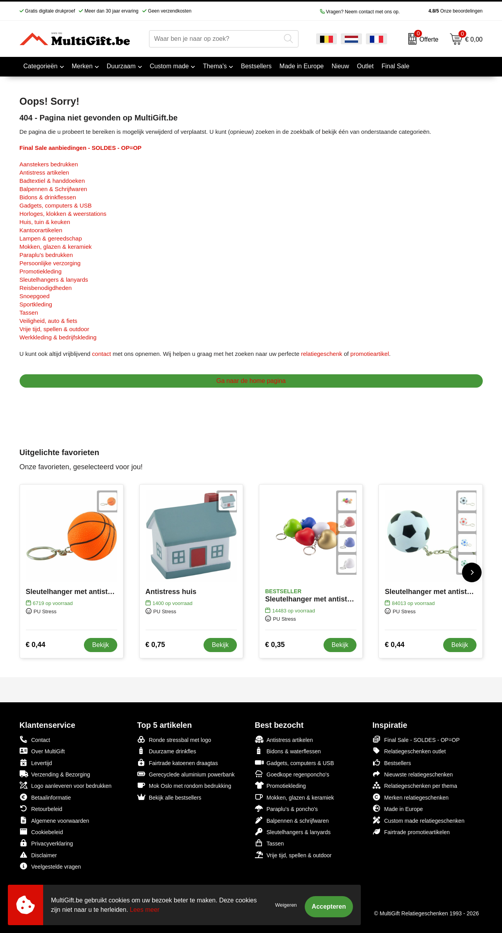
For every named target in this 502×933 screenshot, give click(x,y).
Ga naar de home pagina (251, 380)
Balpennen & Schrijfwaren (53, 189)
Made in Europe (398, 808)
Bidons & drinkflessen (48, 197)
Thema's (215, 66)
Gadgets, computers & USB (56, 205)
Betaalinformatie (45, 797)
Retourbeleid (41, 808)
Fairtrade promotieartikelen (411, 831)
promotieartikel (369, 353)
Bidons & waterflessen (288, 750)
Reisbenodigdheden (46, 287)
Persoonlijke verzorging (50, 263)
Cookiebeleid (41, 831)
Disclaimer (38, 854)
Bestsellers (392, 762)
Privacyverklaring (46, 843)
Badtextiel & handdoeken (52, 180)
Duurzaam (121, 66)
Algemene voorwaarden (54, 820)
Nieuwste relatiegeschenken (413, 774)
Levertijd (36, 762)
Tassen (29, 312)
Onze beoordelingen (443, 11)
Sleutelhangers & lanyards (54, 279)
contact (101, 353)
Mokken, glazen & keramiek (56, 246)
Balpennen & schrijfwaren (292, 820)
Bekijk (100, 644)
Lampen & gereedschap (51, 238)
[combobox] (215, 39)
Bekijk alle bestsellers (169, 797)
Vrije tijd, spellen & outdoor (54, 329)
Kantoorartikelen (41, 230)
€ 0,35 (275, 645)
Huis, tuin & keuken (45, 222)
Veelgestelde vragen (50, 866)
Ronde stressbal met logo (174, 739)
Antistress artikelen (44, 172)
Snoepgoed (35, 296)
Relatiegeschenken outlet (409, 750)
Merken (82, 66)
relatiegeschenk (321, 353)
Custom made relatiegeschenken (419, 820)
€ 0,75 (155, 645)
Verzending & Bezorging (55, 774)
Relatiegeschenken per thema (415, 785)
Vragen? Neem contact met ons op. (360, 12)
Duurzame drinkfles (166, 750)
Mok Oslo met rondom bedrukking (184, 785)
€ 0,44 (35, 645)
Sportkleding (36, 304)
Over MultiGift (42, 750)
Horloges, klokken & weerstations (63, 213)
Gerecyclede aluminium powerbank (186, 774)
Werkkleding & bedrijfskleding (58, 337)
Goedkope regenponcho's (292, 774)
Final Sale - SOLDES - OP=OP (416, 739)
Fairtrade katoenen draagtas (177, 762)
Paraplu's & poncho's (286, 808)
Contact (35, 739)
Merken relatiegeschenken (411, 797)
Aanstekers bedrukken (49, 164)
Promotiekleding (41, 271)
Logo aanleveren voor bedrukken (66, 785)
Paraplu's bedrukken (46, 254)
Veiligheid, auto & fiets (49, 320)
